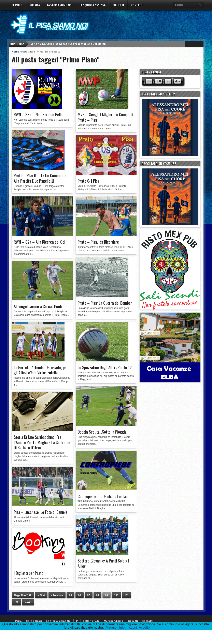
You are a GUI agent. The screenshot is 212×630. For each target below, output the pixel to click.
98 (97, 595)
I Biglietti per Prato (28, 573)
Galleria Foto (91, 621)
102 (16, 602)
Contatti (137, 5)
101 (127, 595)
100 (116, 595)
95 (70, 595)
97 (88, 595)
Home (15, 51)
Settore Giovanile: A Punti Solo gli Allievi (103, 563)
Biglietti (118, 5)
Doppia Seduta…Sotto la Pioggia (102, 432)
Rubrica (35, 5)
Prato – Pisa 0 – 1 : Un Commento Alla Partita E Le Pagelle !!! (40, 178)
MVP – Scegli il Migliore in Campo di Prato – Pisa (105, 117)
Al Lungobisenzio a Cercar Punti (38, 306)
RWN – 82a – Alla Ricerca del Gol (39, 242)
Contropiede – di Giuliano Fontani (103, 496)
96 (79, 595)
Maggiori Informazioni (121, 627)
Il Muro (17, 5)
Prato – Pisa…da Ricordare (98, 242)
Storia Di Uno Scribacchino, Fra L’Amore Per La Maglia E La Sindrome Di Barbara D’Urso (42, 442)
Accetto (144, 627)
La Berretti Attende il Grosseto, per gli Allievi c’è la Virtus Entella (41, 370)
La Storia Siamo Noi (59, 5)
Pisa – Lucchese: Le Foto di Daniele (40, 512)
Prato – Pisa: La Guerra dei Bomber (105, 303)
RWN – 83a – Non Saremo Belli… (39, 114)
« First (41, 595)
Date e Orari (34, 621)
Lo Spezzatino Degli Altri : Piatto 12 (105, 367)
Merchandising (113, 621)
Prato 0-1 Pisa (88, 181)
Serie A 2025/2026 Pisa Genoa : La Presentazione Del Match (68, 44)
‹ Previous (57, 595)
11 (77, 621)
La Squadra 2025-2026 (92, 5)
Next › (28, 602)
